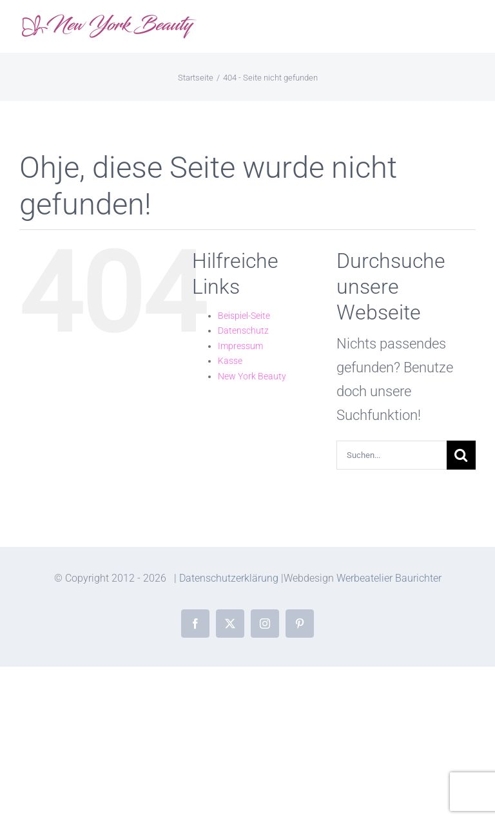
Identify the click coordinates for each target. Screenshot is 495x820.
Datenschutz (243, 330)
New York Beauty (252, 376)
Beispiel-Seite (244, 315)
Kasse (230, 361)
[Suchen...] (391, 455)
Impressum (240, 346)
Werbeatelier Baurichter (389, 578)
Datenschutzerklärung (228, 578)
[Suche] (461, 455)
